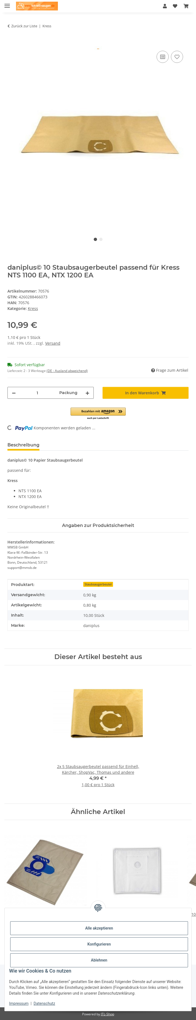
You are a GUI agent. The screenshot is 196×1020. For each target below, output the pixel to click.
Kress (33, 308)
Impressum (18, 1003)
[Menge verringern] (14, 392)
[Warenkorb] (186, 6)
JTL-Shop (107, 1014)
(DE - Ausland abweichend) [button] (67, 370)
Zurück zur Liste (24, 25)
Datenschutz (44, 1003)
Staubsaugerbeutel (98, 584)
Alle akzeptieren (99, 928)
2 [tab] (101, 239)
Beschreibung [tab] (23, 445)
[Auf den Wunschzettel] (177, 57)
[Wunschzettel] (175, 6)
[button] (165, 6)
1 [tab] (95, 239)
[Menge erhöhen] (87, 392)
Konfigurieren (99, 944)
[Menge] (37, 392)
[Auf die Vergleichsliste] (163, 57)
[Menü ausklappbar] (7, 3)
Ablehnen (99, 960)
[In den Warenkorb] (11, 43)
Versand (52, 343)
